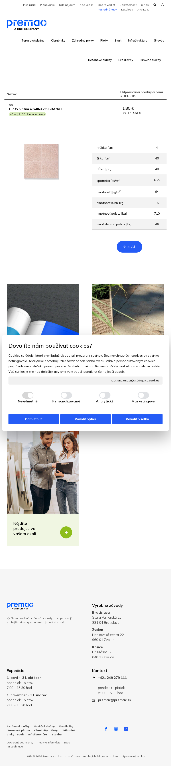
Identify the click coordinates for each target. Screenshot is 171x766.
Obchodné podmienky (20, 742)
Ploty (54, 730)
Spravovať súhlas (133, 756)
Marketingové (143, 401)
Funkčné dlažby (44, 726)
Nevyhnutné (28, 401)
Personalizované (66, 401)
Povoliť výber (85, 419)
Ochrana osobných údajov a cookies (135, 380)
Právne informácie (49, 742)
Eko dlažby (66, 726)
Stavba (57, 734)
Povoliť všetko (137, 419)
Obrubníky (41, 730)
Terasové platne (18, 730)
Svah (20, 734)
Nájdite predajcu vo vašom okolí (24, 528)
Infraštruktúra (37, 734)
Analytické (105, 401)
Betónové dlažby (18, 726)
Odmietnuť (33, 419)
